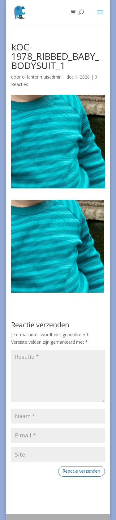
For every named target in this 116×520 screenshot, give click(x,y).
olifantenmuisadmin (42, 77)
